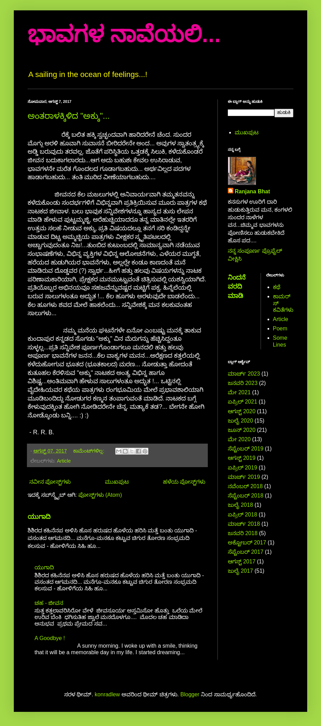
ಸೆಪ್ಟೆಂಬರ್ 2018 (245, 495)
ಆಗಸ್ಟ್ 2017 (241, 561)
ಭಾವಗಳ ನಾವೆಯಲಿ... (124, 34)
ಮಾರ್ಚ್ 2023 (244, 374)
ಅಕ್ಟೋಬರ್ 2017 (247, 542)
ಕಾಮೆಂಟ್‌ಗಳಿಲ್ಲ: (89, 451)
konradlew (107, 694)
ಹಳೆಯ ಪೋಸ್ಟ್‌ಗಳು (184, 482)
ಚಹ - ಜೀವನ (49, 603)
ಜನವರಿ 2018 (242, 533)
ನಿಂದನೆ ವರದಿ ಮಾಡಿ (236, 286)
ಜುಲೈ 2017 (240, 571)
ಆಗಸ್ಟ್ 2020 (241, 411)
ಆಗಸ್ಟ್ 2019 (241, 458)
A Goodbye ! (50, 638)
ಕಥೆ (276, 287)
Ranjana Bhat (252, 191)
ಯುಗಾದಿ (39, 516)
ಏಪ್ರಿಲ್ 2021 (242, 402)
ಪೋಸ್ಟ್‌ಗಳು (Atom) (100, 495)
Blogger (190, 694)
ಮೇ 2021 (239, 392)
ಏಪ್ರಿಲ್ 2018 (242, 514)
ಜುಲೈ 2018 (240, 505)
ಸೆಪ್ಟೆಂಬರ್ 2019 (245, 449)
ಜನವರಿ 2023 (242, 383)
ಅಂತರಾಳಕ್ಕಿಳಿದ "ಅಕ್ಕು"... (69, 115)
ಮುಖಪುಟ (117, 482)
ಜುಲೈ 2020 (240, 421)
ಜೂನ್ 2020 (241, 430)
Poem (280, 328)
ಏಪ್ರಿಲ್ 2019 (242, 468)
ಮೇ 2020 (239, 439)
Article (64, 461)
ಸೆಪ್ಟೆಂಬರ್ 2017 (245, 552)
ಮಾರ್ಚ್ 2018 (244, 524)
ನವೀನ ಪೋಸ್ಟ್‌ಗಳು (50, 482)
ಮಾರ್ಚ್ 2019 (244, 477)
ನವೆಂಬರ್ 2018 (245, 486)
